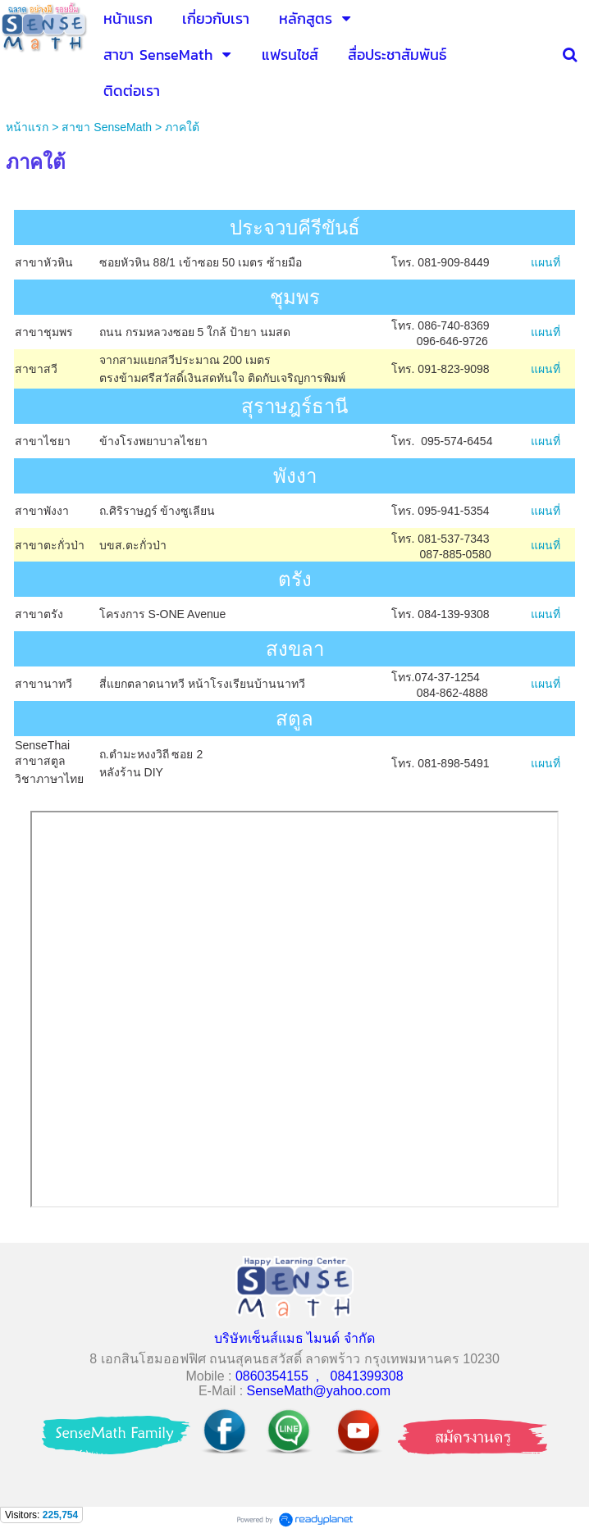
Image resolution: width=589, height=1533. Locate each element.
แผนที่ (545, 262)
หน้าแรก (27, 127)
